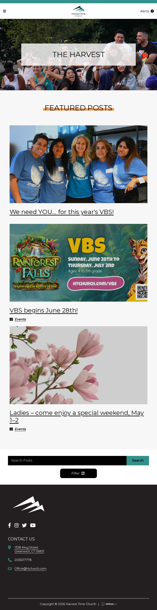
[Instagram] (16, 525)
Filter (78, 473)
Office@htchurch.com (30, 568)
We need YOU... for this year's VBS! (62, 212)
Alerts (147, 11)
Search (138, 460)
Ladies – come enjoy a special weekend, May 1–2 (77, 416)
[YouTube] (33, 525)
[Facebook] (9, 525)
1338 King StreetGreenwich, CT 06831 (29, 549)
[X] (24, 525)
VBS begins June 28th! (44, 310)
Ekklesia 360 (109, 604)
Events (20, 319)
